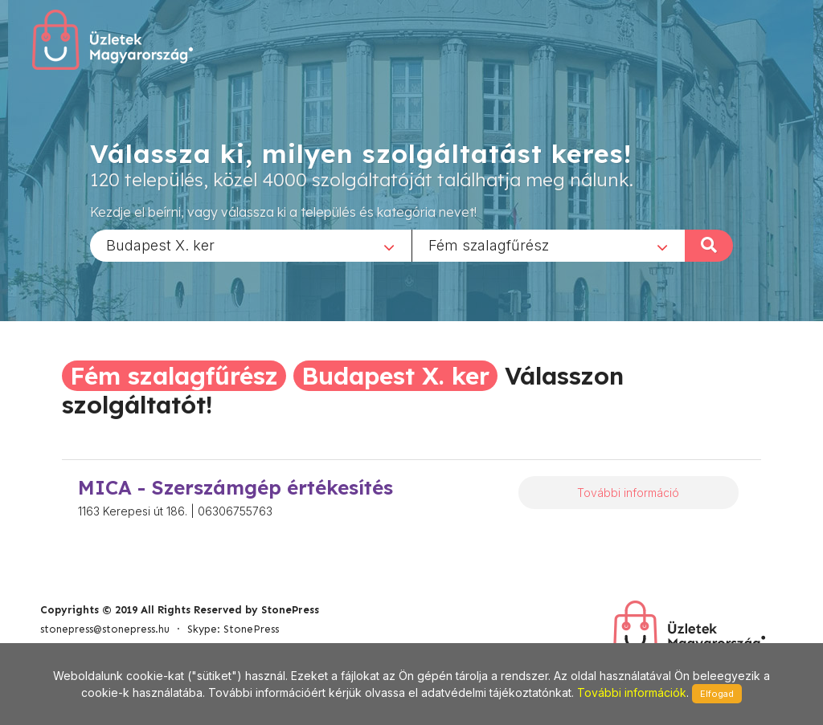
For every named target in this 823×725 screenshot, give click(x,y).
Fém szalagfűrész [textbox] (488, 244)
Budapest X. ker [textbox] (160, 244)
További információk (631, 692)
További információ (628, 492)
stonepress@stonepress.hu (105, 629)
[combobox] (251, 245)
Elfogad (717, 693)
